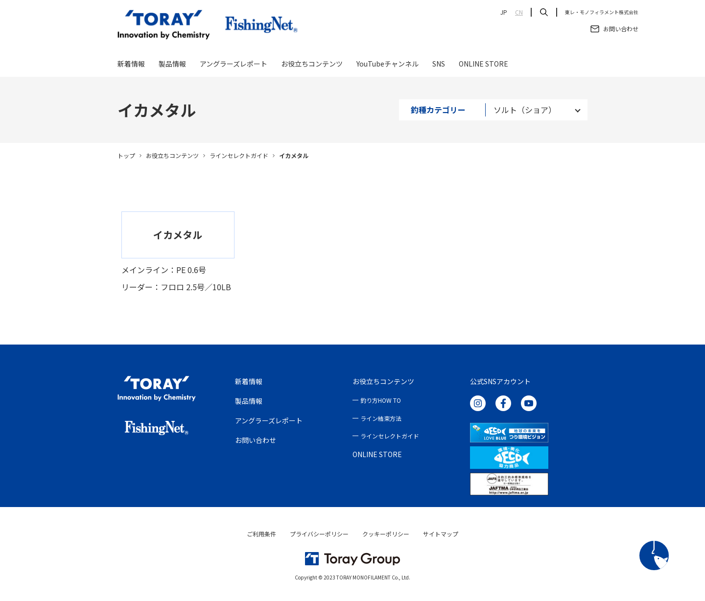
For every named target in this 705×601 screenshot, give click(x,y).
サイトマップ (440, 534)
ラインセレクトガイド (239, 155)
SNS (438, 64)
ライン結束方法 (380, 418)
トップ (126, 155)
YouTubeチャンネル (387, 64)
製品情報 (172, 64)
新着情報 (131, 64)
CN (519, 12)
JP (503, 12)
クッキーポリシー (385, 534)
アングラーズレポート (233, 64)
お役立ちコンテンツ (312, 64)
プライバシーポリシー (319, 534)
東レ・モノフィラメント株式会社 (601, 12)
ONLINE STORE (483, 64)
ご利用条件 (261, 534)
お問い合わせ (255, 440)
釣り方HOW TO (380, 400)
